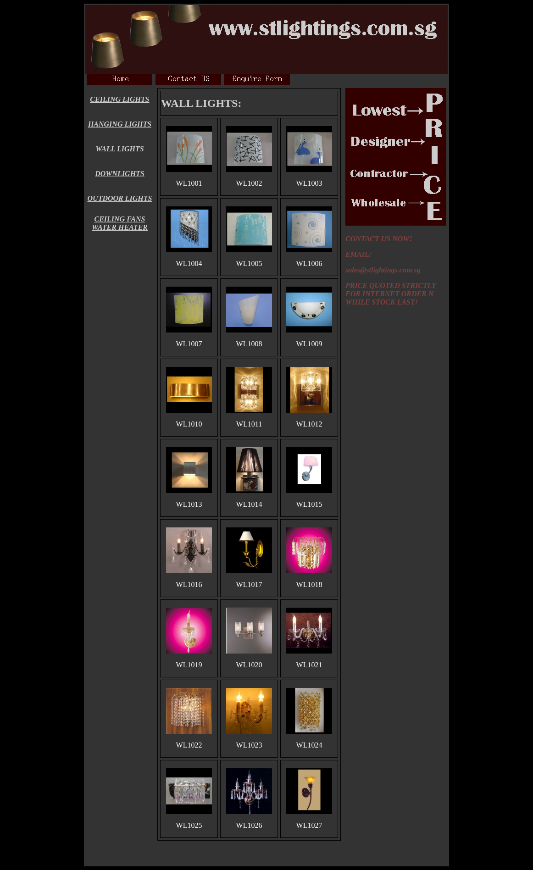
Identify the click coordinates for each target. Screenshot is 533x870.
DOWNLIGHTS (119, 173)
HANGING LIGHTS (119, 124)
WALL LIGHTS (119, 149)
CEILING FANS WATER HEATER (120, 223)
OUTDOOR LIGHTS (120, 198)
